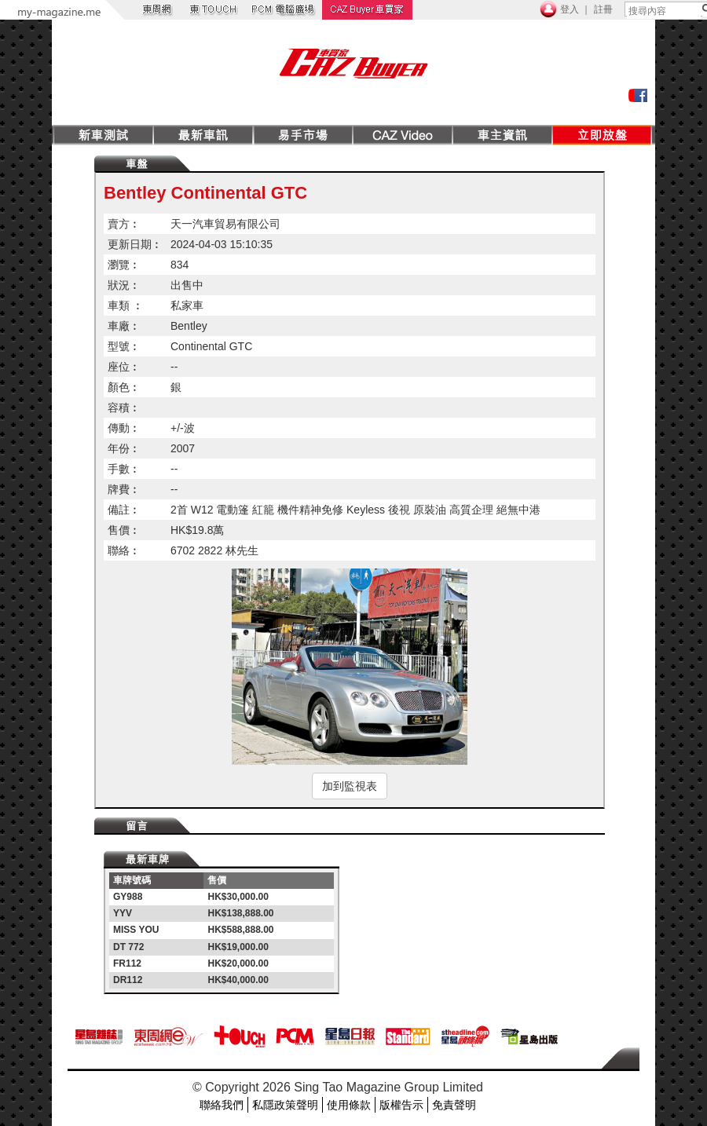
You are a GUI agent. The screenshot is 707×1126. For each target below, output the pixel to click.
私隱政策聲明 (285, 1105)
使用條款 (349, 1105)
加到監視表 (349, 786)
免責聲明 (454, 1105)
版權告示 (401, 1105)
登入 (569, 9)
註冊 (603, 9)
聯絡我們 (222, 1105)
